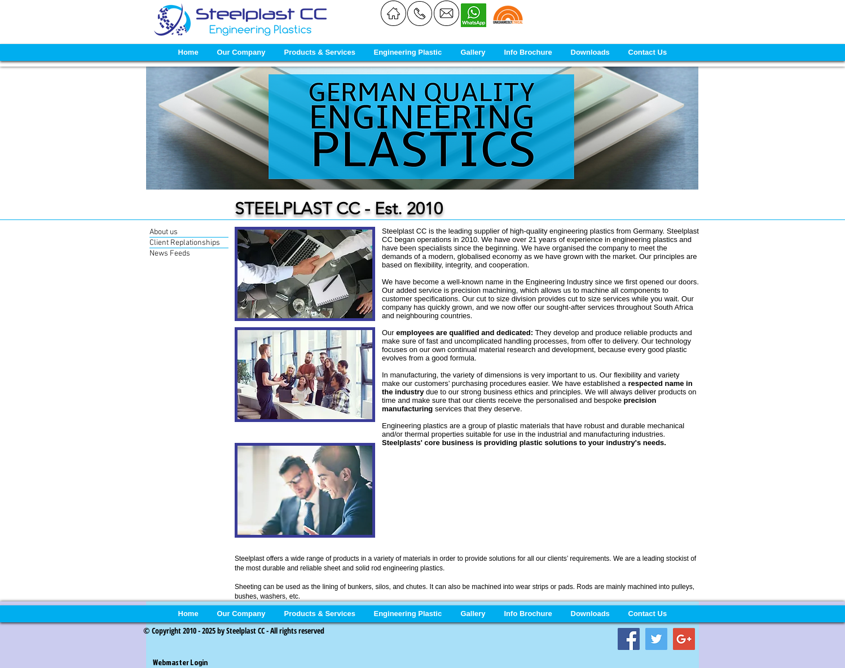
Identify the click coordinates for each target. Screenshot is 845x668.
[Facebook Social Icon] (629, 639)
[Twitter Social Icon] (656, 639)
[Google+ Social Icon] (684, 639)
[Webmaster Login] (180, 662)
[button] (241, 52)
